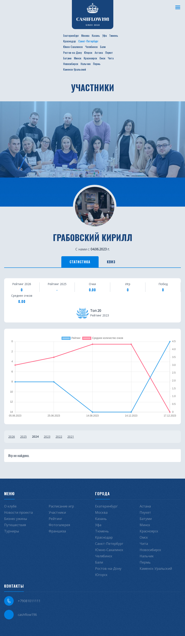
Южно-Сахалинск (73, 46)
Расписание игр (61, 506)
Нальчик (86, 63)
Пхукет (109, 52)
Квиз (111, 261)
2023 (47, 437)
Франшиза (57, 531)
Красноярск (90, 58)
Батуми (67, 58)
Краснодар (69, 41)
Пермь (96, 63)
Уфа (104, 35)
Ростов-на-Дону (72, 52)
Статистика (80, 261)
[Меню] (178, 7)
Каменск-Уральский (74, 69)
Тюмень (113, 35)
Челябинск (91, 46)
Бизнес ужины (15, 518)
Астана (99, 52)
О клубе (10, 506)
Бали (103, 46)
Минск (77, 58)
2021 (70, 437)
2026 (11, 437)
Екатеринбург (71, 35)
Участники (57, 512)
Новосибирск (70, 63)
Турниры (11, 531)
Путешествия (15, 525)
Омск (102, 58)
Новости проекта (18, 512)
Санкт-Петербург (88, 41)
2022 (59, 437)
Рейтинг (55, 518)
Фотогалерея (59, 525)
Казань (96, 35)
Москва (85, 35)
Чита (111, 58)
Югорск (88, 52)
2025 (23, 437)
